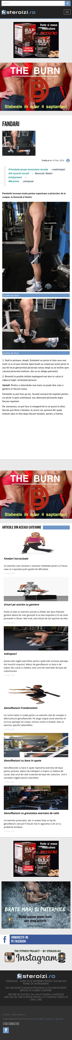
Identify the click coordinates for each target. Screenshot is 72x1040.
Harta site (59, 1019)
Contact (49, 1019)
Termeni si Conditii (35, 1019)
